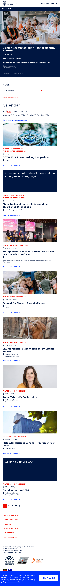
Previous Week (9, 120)
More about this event (12, 73)
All (27, 111)
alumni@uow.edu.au (10, 67)
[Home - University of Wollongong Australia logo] (10, 3)
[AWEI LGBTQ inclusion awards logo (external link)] (23, 560)
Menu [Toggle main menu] (54, 3)
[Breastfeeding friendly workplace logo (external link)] (37, 560)
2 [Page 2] (8, 506)
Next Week (22, 120)
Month (16, 111)
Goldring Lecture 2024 (19, 461)
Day (4, 111)
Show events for (9, 98)
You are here (7, 9)
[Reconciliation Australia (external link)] (9, 560)
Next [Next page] (16, 506)
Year (22, 111)
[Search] (45, 3)
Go (42, 90)
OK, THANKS (48, 578)
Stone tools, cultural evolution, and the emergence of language (30, 175)
